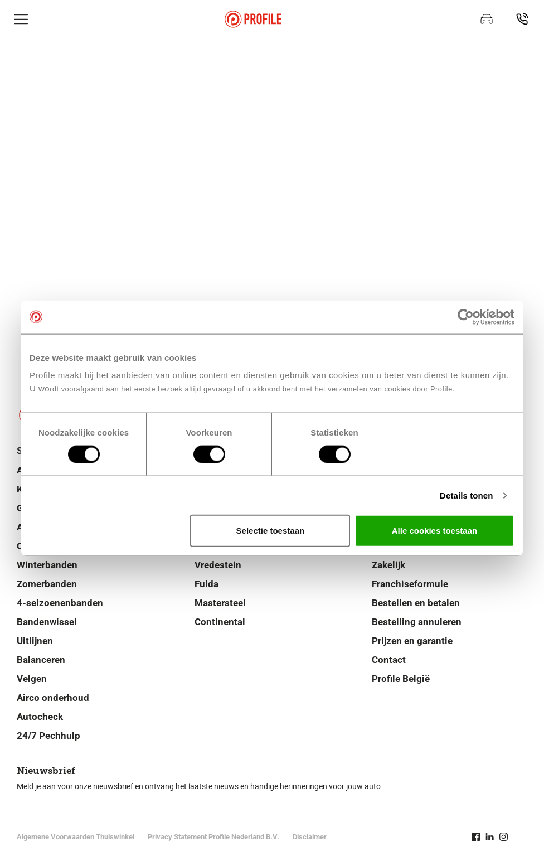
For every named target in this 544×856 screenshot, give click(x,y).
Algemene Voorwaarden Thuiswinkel (75, 837)
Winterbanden (47, 564)
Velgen (32, 678)
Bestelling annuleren (417, 621)
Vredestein (218, 564)
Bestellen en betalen (416, 602)
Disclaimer (310, 837)
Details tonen (466, 495)
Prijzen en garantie (412, 640)
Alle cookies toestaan (434, 530)
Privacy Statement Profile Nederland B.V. (213, 837)
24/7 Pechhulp (48, 735)
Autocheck (40, 716)
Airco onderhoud (53, 697)
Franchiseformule (410, 583)
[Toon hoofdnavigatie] (21, 19)
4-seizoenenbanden (60, 602)
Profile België (401, 678)
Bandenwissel (47, 621)
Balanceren (41, 659)
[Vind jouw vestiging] (522, 19)
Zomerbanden (47, 583)
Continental (220, 621)
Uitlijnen (35, 640)
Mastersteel (220, 602)
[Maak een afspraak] (486, 19)
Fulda (206, 583)
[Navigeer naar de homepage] (253, 19)
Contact (389, 659)
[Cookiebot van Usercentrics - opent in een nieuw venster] (465, 316)
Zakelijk (388, 564)
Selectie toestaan (270, 530)
